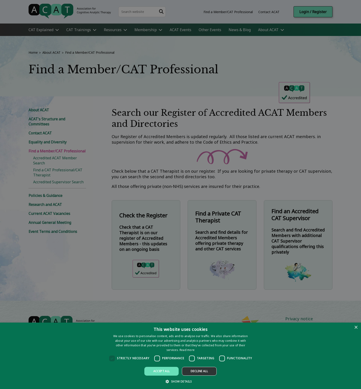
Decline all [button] (199, 371)
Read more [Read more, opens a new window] (187, 350)
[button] (180, 381)
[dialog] (180, 356)
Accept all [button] (161, 371)
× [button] (356, 327)
